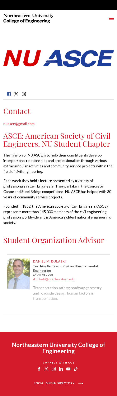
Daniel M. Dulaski (49, 261)
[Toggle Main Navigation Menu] (111, 18)
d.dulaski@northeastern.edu (54, 279)
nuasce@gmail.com (18, 123)
